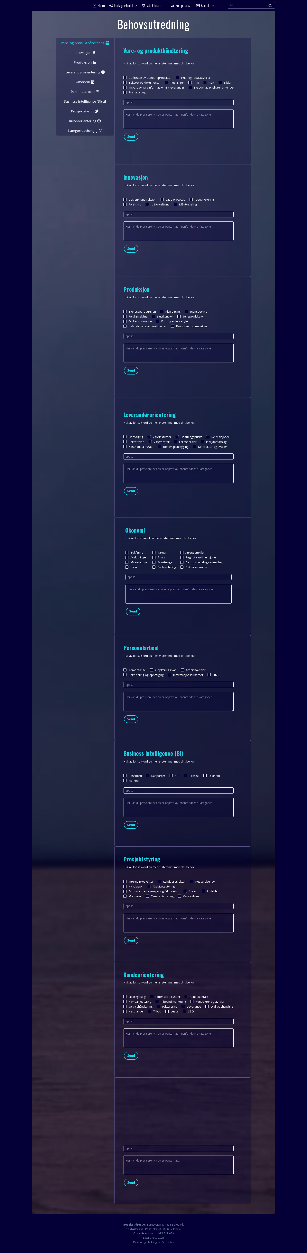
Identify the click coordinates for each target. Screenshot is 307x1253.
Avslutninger (136, 557)
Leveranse (191, 1006)
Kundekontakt (196, 997)
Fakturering (167, 1006)
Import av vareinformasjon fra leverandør (153, 87)
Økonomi (211, 776)
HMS (213, 675)
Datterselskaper (194, 567)
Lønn (131, 567)
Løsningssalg (134, 997)
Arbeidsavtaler (193, 670)
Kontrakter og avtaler (210, 447)
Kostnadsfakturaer (138, 447)
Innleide (210, 891)
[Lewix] (51, 5)
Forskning (132, 204)
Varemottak (159, 442)
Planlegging (170, 311)
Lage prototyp (173, 199)
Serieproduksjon (190, 316)
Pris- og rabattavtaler (193, 78)
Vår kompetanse (178, 5)
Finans (159, 557)
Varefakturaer (159, 437)
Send (131, 136)
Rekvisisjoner (217, 437)
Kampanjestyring (137, 1001)
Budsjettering (164, 567)
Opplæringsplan (163, 670)
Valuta (159, 552)
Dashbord (132, 776)
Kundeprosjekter (172, 881)
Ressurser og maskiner (189, 326)
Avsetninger (163, 562)
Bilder (225, 82)
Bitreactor (167, 1242)
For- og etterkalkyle (172, 321)
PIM (193, 82)
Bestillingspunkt (189, 437)
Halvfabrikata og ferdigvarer (145, 326)
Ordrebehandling (219, 1006)
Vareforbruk (188, 896)
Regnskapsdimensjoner (198, 557)
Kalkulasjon (133, 886)
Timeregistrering (160, 896)
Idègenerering (202, 199)
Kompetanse (134, 670)
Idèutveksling (185, 204)
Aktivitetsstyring (161, 886)
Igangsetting (196, 311)
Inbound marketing (171, 1001)
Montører (132, 896)
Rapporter (155, 776)
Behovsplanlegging (173, 447)
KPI (175, 776)
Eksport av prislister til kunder (211, 87)
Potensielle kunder (165, 997)
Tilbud (154, 1011)
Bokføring (134, 552)
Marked (131, 781)
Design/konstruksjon (139, 199)
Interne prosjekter (138, 881)
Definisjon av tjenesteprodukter (147, 78)
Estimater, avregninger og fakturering (151, 891)
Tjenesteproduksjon (139, 311)
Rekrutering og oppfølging (143, 675)
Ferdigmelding (135, 316)
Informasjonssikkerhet (185, 675)
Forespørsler (185, 442)
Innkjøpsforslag (214, 442)
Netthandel (133, 1011)
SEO (188, 1011)
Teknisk (191, 776)
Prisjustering (134, 92)
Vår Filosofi (151, 5)
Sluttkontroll (162, 316)
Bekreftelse (133, 442)
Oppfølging (133, 437)
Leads (172, 1011)
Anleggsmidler (192, 552)
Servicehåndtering (138, 1006)
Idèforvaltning (158, 204)
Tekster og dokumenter (142, 82)
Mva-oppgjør (136, 562)
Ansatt (191, 891)
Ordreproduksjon (137, 321)
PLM (208, 82)
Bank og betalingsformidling (201, 562)
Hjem (99, 5)
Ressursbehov (202, 881)
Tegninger (174, 82)
